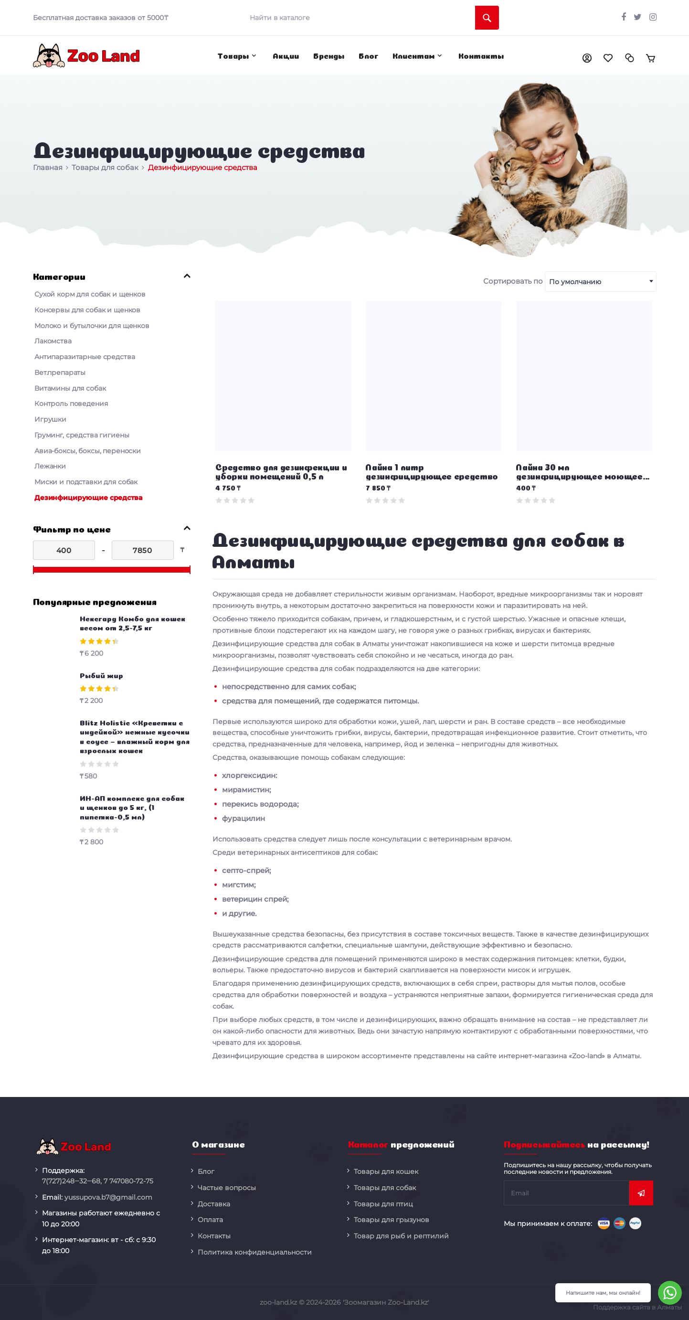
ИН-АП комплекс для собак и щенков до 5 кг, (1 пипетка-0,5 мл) (132, 807)
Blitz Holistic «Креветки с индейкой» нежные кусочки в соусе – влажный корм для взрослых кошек (135, 736)
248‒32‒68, (72, 1181)
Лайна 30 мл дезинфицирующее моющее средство (579, 472)
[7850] (143, 550)
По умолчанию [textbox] (575, 281)
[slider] (33, 569)
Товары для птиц (383, 1204)
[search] (371, 18)
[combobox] (601, 281)
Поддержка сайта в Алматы (637, 1307)
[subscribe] (566, 1193)
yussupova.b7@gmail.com (108, 1197)
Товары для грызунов (391, 1220)
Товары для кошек (386, 1171)
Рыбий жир (101, 674)
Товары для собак (385, 1188)
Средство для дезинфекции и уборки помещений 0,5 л (281, 471)
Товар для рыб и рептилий (401, 1236)
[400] (64, 550)
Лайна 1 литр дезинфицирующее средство (432, 471)
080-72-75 (128, 1181)
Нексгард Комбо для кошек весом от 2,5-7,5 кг (132, 622)
